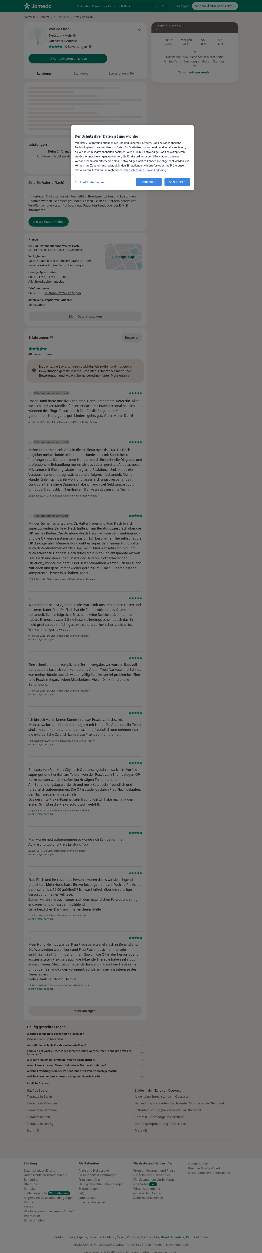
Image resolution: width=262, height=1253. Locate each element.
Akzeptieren (177, 182)
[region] (132, 157)
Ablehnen (148, 182)
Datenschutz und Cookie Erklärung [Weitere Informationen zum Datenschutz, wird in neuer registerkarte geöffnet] (144, 170)
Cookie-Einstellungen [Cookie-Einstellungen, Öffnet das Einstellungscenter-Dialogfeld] (89, 182)
